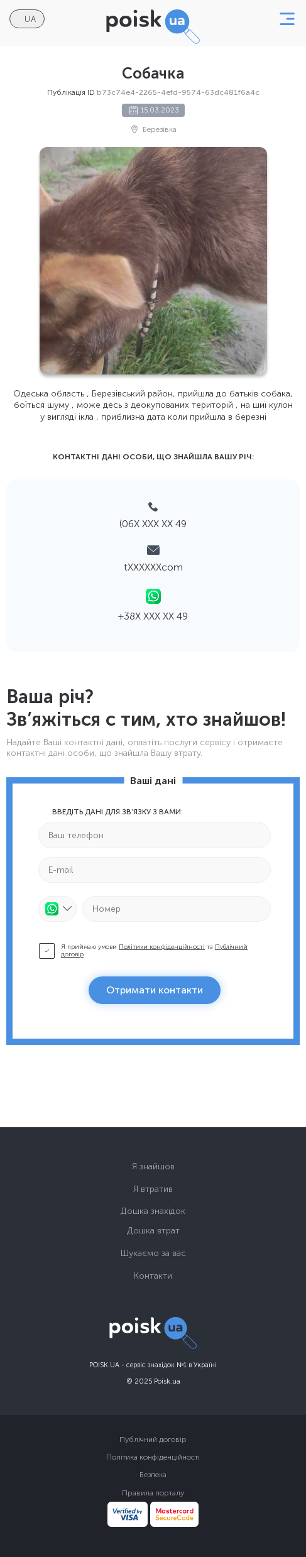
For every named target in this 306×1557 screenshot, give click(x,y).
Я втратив (153, 1189)
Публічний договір (153, 1439)
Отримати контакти (154, 990)
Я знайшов (153, 1166)
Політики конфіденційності (162, 947)
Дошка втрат (153, 1230)
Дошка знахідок (153, 1211)
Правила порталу (153, 1493)
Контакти (153, 1275)
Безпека (153, 1474)
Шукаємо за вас (153, 1253)
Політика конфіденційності (153, 1457)
